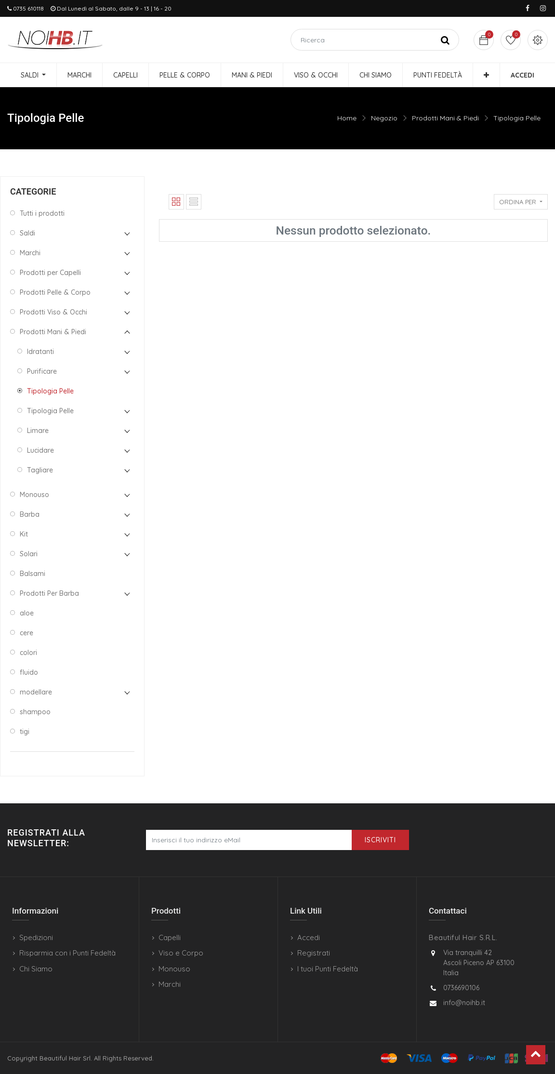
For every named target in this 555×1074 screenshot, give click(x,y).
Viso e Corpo (181, 952)
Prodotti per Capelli (50, 272)
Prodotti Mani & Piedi (445, 118)
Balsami (32, 573)
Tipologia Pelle (517, 118)
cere (26, 633)
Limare (38, 430)
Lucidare (40, 450)
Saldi (27, 233)
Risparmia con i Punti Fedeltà (67, 952)
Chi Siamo (36, 968)
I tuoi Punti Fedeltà (327, 968)
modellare (36, 692)
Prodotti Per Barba (49, 593)
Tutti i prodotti (42, 213)
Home (347, 118)
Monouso (34, 494)
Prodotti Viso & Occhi (53, 312)
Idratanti (40, 351)
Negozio (384, 118)
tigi (24, 731)
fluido (29, 672)
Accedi (308, 937)
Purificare (42, 371)
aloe (27, 613)
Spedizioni (36, 937)
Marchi (30, 253)
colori (28, 652)
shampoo (35, 711)
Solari (29, 554)
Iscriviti (380, 840)
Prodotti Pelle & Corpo (55, 292)
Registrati (313, 952)
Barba (30, 514)
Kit (24, 534)
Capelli (170, 937)
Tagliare (40, 470)
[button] (486, 75)
